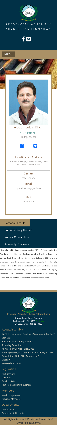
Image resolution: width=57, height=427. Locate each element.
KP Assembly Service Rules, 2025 (18, 348)
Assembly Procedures (12, 345)
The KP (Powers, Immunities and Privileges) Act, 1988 (28, 352)
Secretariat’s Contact (12, 363)
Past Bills (6, 377)
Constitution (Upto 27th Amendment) (20, 356)
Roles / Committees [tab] (17, 237)
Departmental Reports (13, 413)
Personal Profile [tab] (15, 223)
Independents (28, 136)
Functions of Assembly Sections (17, 341)
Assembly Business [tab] (17, 244)
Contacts (40, 321)
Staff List (6, 337)
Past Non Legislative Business (16, 384)
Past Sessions (8, 373)
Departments (8, 409)
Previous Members (11, 398)
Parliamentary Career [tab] (18, 230)
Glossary (6, 359)
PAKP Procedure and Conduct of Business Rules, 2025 (28, 334)
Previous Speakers (11, 395)
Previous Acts (8, 381)
